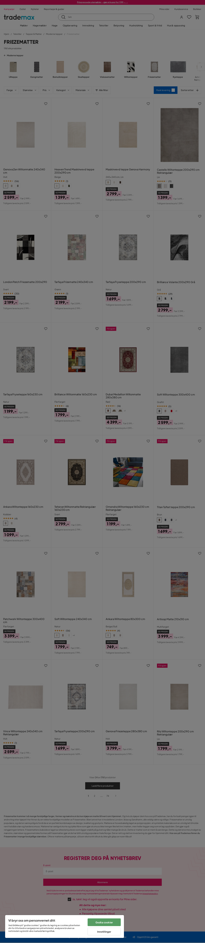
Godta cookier (104, 922)
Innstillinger (104, 931)
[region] (64, 926)
